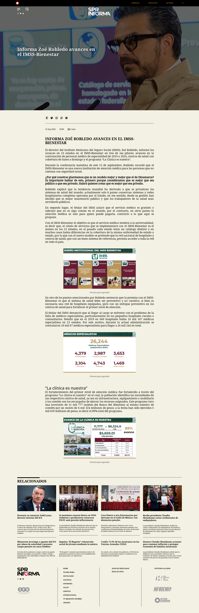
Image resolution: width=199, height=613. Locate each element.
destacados (68, 576)
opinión (66, 603)
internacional (69, 595)
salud (66, 587)
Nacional (174, 3)
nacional (67, 580)
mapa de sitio (118, 572)
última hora (68, 572)
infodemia (67, 584)
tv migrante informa (72, 599)
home (65, 568)
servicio (67, 591)
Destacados (157, 3)
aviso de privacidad (120, 569)
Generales (140, 3)
